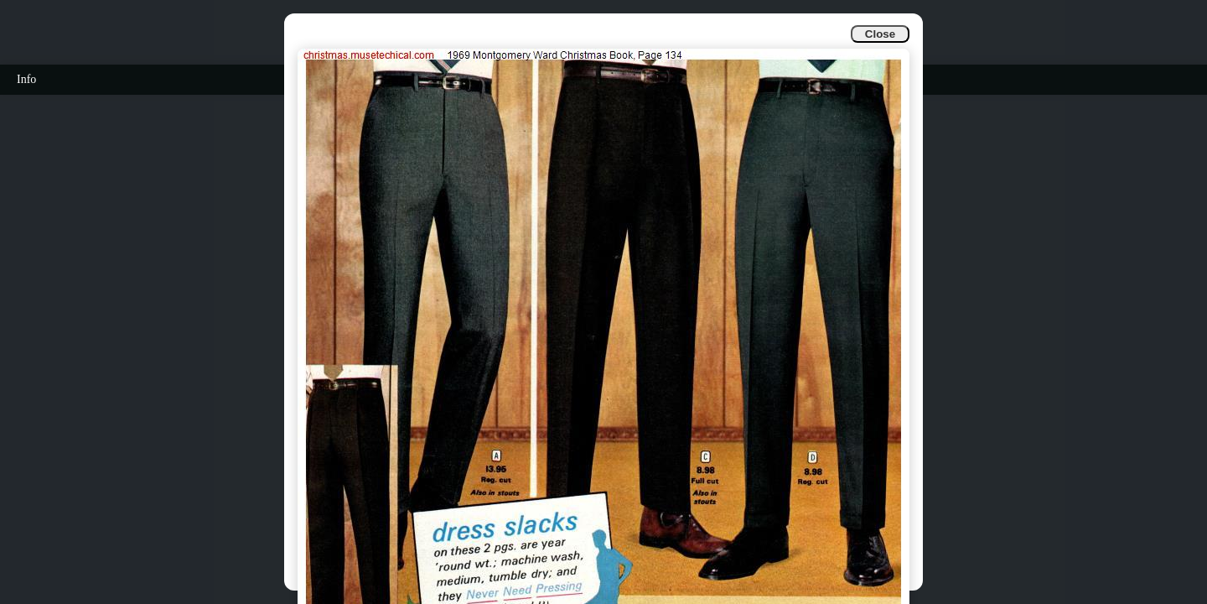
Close (880, 34)
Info (26, 79)
